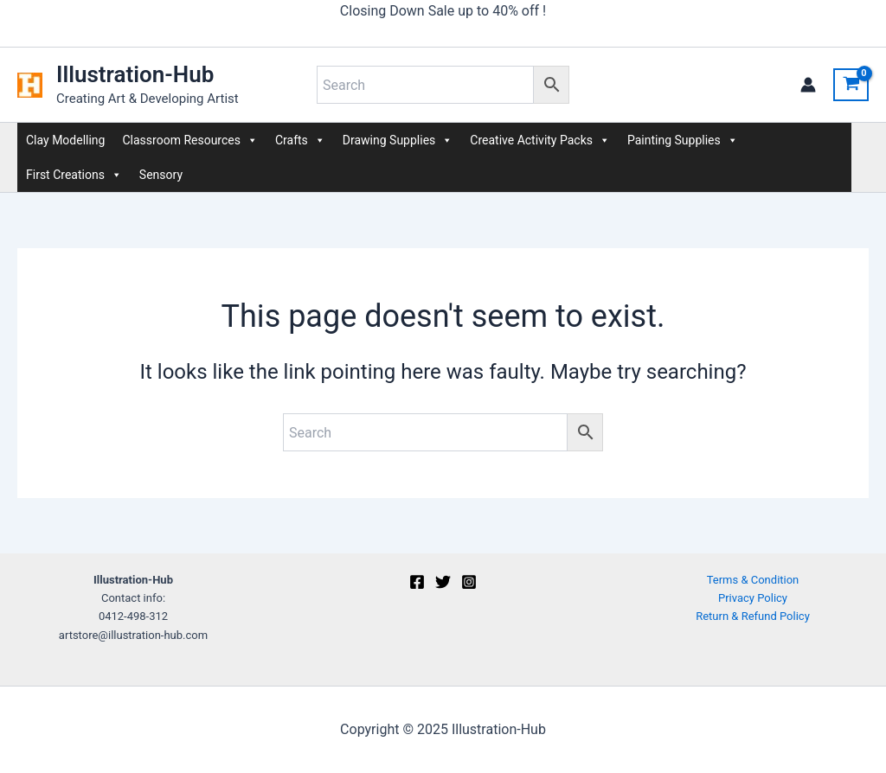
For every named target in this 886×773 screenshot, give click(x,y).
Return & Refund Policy (753, 616)
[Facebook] (417, 582)
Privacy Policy (752, 597)
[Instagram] (469, 582)
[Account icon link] (808, 85)
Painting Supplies (682, 140)
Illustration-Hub (135, 74)
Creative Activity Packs (540, 140)
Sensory (161, 175)
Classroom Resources (189, 140)
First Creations (74, 174)
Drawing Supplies (398, 140)
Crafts (300, 140)
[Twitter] (443, 582)
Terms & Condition (753, 579)
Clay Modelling (65, 140)
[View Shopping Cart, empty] (851, 84)
